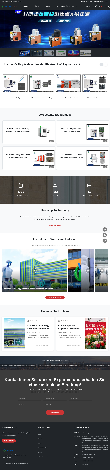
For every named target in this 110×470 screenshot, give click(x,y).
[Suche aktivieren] (96, 6)
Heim (39, 434)
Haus (16, 6)
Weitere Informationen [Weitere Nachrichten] (44, 346)
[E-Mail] (105, 229)
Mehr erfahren (55, 225)
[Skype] (105, 235)
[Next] (105, 64)
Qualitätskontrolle (69, 6)
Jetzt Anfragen (9, 440)
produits (40, 443)
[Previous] (101, 64)
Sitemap (40, 452)
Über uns (38, 6)
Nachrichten (86, 6)
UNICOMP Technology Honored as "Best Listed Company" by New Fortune (39, 327)
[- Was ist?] (105, 241)
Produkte (26, 6)
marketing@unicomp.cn (102, 1)
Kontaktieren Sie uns (43, 448)
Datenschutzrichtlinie (43, 457)
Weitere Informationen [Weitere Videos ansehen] (55, 297)
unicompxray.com (86, 433)
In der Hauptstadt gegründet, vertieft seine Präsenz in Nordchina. (70, 327)
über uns (40, 439)
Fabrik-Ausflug (52, 6)
